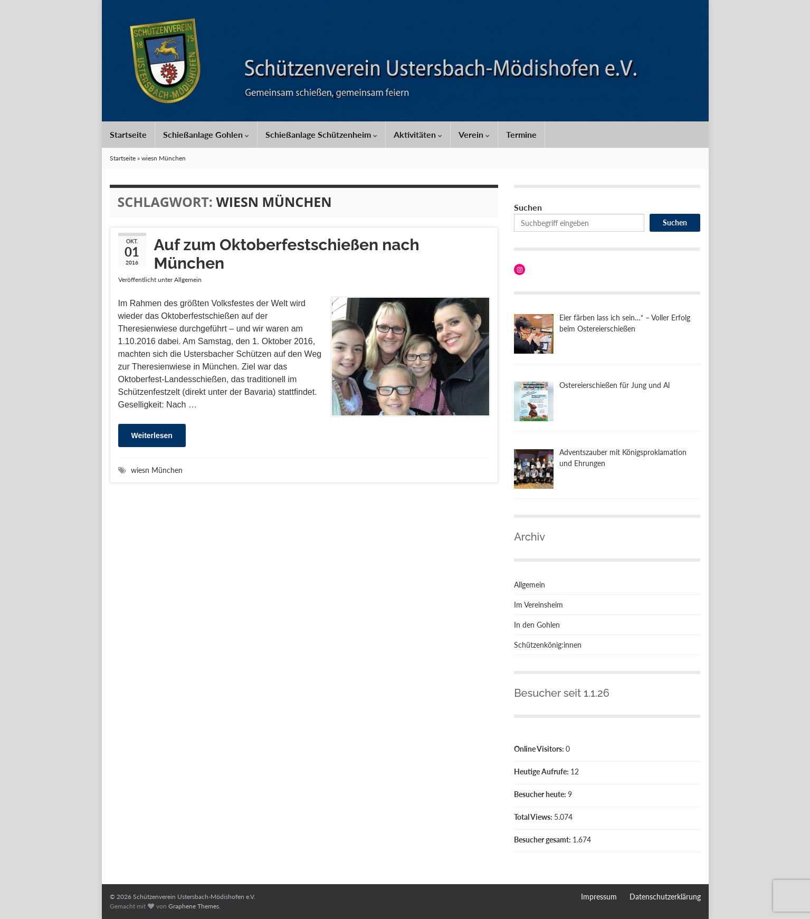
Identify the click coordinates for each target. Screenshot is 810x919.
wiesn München (157, 470)
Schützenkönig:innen (548, 644)
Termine (521, 134)
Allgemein (188, 279)
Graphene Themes (193, 906)
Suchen (528, 207)
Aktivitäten (418, 134)
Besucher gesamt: (543, 839)
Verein (474, 134)
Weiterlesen (152, 435)
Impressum (599, 896)
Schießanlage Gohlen (206, 134)
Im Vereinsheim (538, 604)
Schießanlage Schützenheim (321, 134)
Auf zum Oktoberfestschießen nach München (287, 253)
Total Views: (534, 816)
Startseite (128, 134)
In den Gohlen (537, 624)
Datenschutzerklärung (665, 896)
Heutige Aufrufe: (542, 771)
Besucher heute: (541, 794)
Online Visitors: (540, 748)
